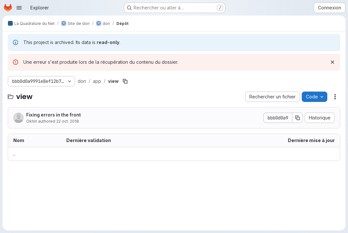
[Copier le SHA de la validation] (297, 118)
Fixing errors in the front (53, 114)
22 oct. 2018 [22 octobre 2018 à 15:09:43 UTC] (67, 121)
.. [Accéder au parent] (14, 154)
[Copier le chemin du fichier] (125, 81)
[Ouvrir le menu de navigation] (19, 8)
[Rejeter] (332, 62)
